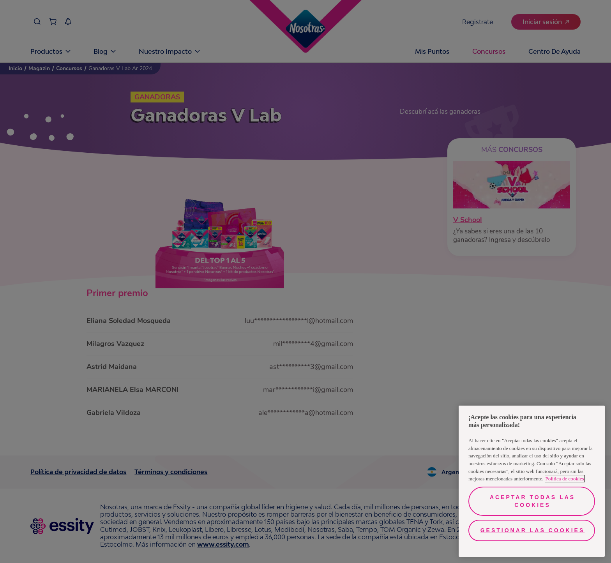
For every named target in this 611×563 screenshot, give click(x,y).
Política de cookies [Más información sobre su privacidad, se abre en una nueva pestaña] (565, 479)
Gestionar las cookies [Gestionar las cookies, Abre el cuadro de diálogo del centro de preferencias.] (532, 530)
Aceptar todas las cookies (532, 501)
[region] (532, 481)
